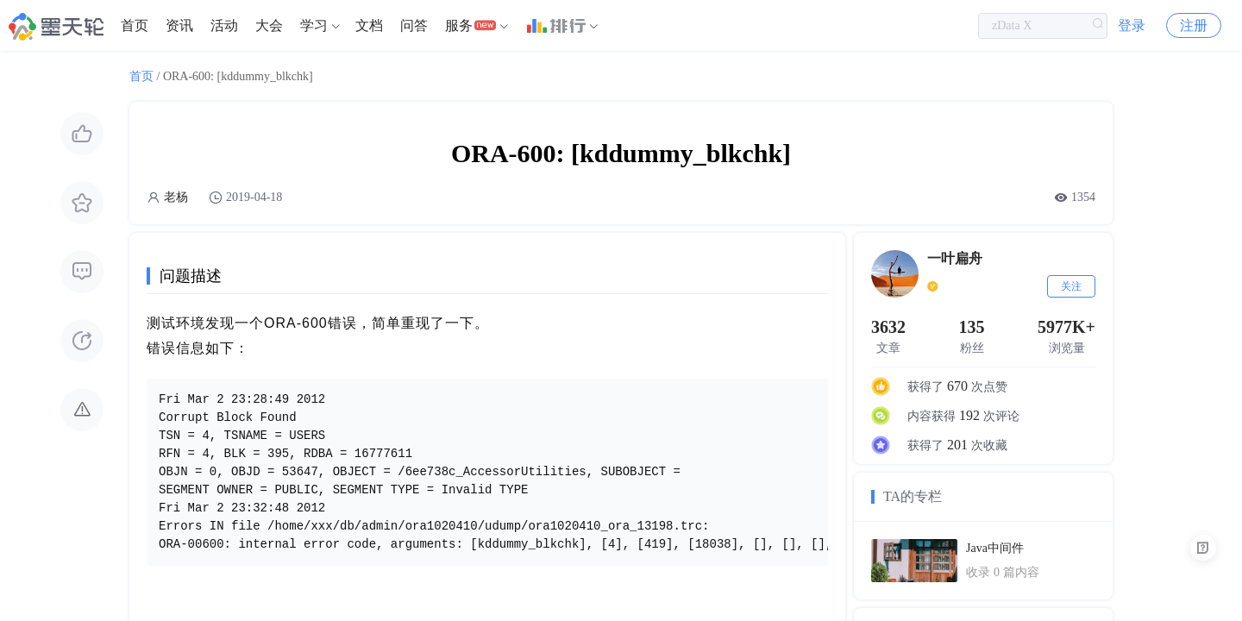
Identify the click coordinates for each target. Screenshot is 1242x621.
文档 (369, 25)
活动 (224, 25)
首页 (134, 25)
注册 (1194, 25)
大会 (269, 25)
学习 (314, 25)
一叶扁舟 (954, 258)
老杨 (176, 197)
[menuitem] (134, 26)
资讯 (179, 25)
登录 (1131, 25)
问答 (414, 25)
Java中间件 (995, 548)
